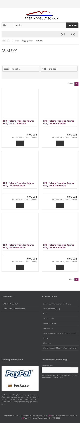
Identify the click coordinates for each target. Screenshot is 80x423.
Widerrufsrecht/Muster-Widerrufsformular (60, 348)
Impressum (47, 328)
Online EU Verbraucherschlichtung (56, 304)
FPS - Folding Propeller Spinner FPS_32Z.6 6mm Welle (18, 184)
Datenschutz (48, 318)
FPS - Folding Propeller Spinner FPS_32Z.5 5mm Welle (58, 122)
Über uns (46, 343)
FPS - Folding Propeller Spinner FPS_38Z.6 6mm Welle (58, 246)
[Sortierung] (20, 69)
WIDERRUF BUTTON (10, 304)
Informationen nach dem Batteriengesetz (59, 333)
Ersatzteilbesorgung (51, 309)
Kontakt (45, 338)
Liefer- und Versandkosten (13, 309)
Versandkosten (31, 137)
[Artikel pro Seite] (59, 69)
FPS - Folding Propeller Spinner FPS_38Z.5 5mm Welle (18, 246)
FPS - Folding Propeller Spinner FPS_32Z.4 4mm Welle (18, 122)
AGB (44, 313)
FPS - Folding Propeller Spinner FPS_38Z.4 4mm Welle (58, 184)
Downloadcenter (49, 323)
